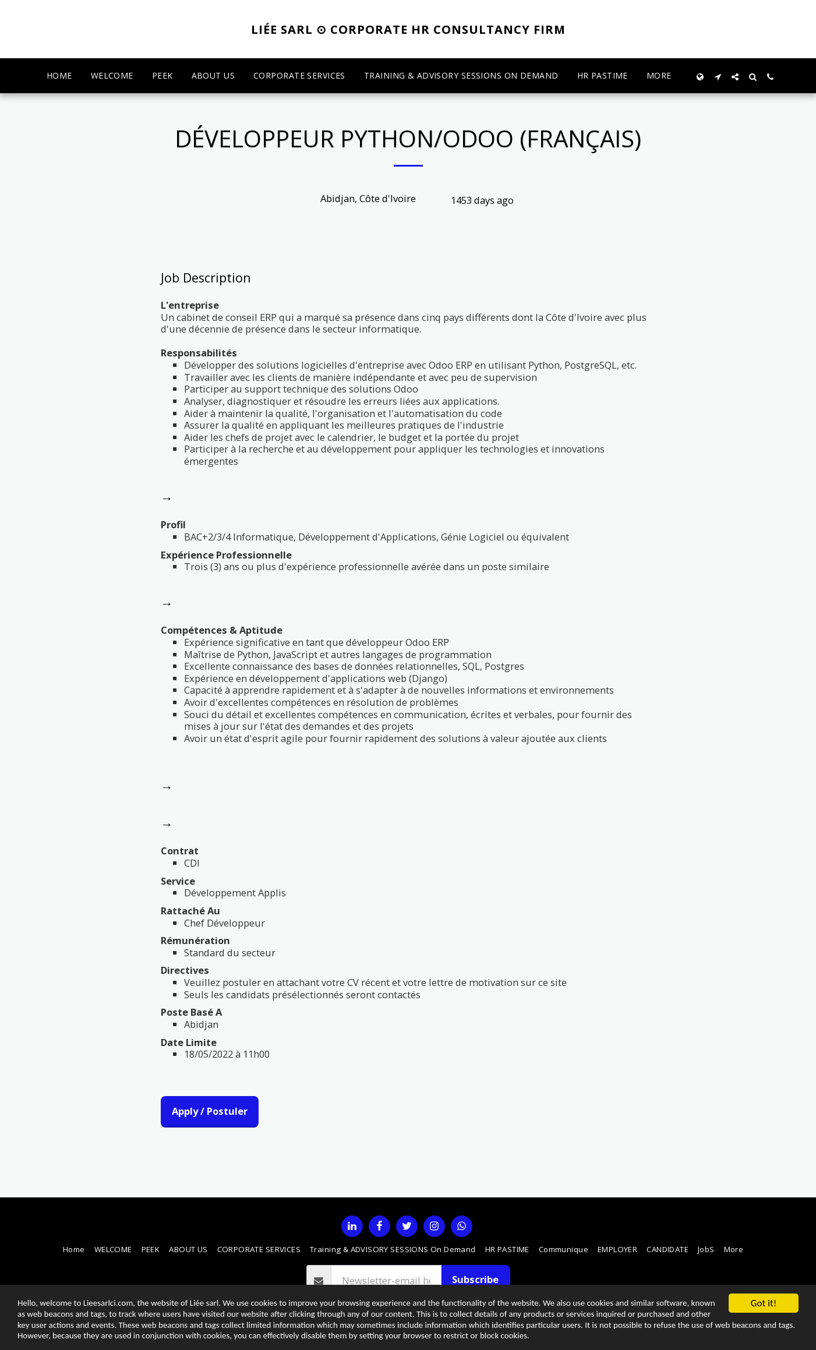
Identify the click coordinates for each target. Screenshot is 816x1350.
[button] (717, 76)
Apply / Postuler (210, 1111)
